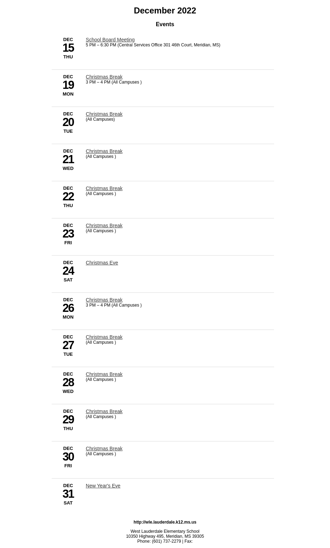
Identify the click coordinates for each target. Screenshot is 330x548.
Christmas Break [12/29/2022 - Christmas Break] (104, 411)
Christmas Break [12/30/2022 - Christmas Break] (104, 448)
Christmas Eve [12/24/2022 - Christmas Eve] (102, 263)
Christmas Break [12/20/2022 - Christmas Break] (104, 114)
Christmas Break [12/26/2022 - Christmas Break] (104, 300)
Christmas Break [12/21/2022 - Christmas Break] (104, 151)
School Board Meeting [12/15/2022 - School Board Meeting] (110, 39)
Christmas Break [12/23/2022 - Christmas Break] (104, 225)
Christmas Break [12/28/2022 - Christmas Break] (104, 374)
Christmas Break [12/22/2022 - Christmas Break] (104, 188)
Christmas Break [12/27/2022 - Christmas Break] (104, 337)
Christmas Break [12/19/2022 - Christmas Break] (104, 77)
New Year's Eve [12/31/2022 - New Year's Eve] (103, 486)
